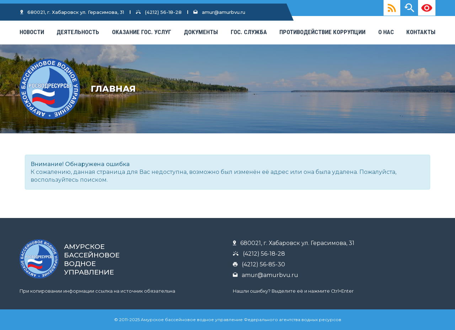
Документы (201, 32)
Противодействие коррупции (322, 32)
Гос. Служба (249, 32)
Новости (32, 32)
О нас (386, 32)
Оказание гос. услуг (141, 32)
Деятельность (78, 32)
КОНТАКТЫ (420, 32)
